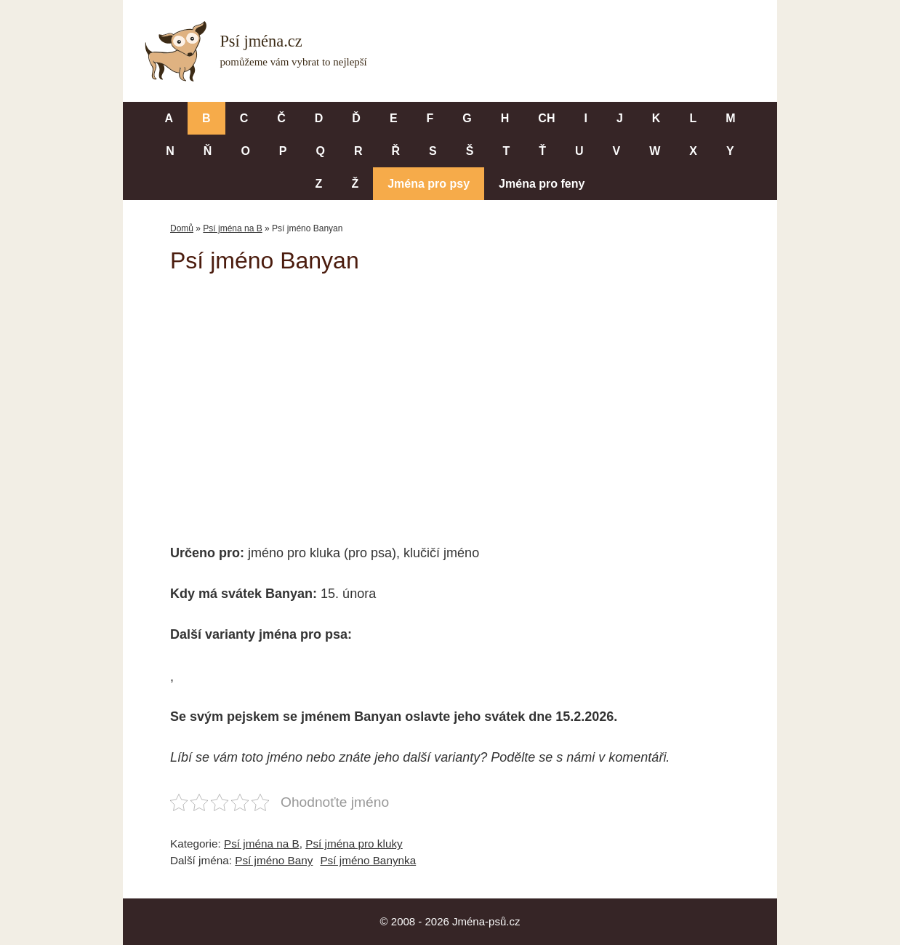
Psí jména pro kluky (353, 843)
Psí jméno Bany (274, 860)
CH (546, 118)
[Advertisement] (450, 399)
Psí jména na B (232, 228)
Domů (181, 228)
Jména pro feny (541, 184)
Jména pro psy (428, 184)
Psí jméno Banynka (368, 860)
